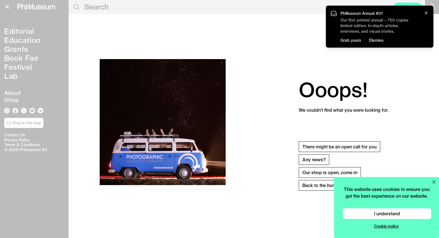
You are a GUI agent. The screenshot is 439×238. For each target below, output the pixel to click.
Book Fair (21, 57)
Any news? (314, 159)
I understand (387, 213)
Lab (11, 75)
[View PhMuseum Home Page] (36, 7)
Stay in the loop (24, 122)
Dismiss (376, 40)
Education (22, 40)
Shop (11, 99)
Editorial (19, 31)
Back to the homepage (325, 185)
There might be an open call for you (339, 146)
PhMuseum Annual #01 (361, 13)
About (12, 92)
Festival (18, 66)
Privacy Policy (17, 139)
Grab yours (350, 40)
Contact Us (14, 134)
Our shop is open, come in (329, 172)
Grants (16, 49)
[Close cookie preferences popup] (434, 182)
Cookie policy (386, 226)
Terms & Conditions (22, 144)
